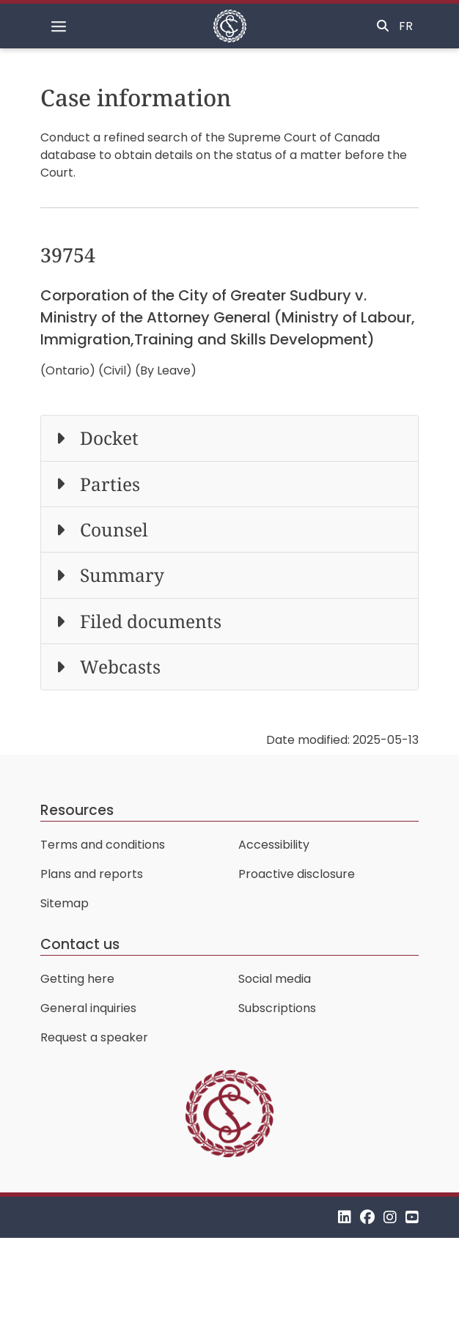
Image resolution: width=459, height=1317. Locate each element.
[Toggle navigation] (58, 26)
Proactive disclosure (296, 874)
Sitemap (64, 903)
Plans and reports (91, 874)
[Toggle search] (382, 26)
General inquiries (88, 1008)
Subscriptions (277, 1008)
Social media (274, 978)
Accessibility (273, 844)
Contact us (80, 944)
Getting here (77, 978)
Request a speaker (94, 1037)
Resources (77, 810)
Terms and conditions (102, 844)
